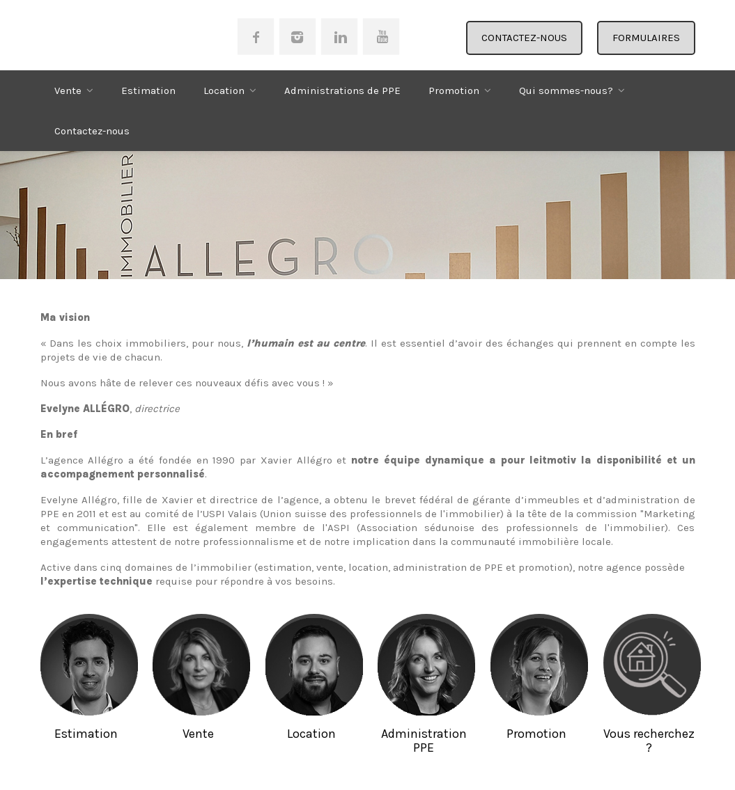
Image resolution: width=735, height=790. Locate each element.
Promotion (453, 90)
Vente (68, 90)
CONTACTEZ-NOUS (524, 37)
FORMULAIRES (646, 37)
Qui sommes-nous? (566, 90)
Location (224, 90)
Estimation (148, 90)
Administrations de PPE (342, 90)
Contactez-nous (92, 131)
